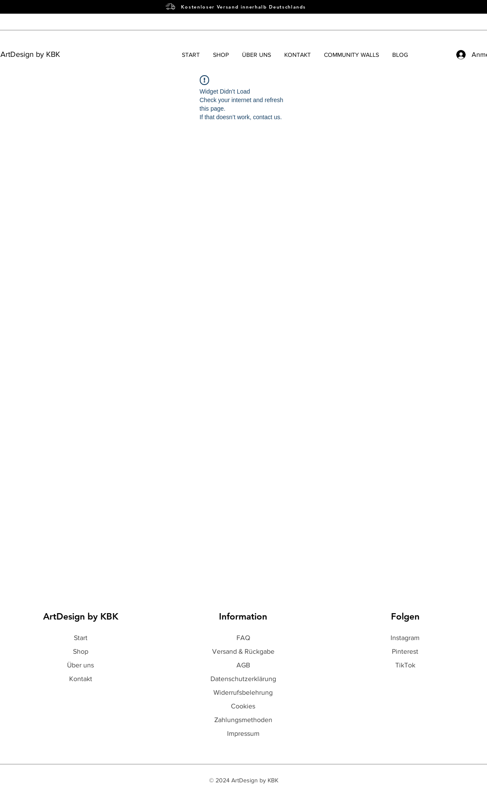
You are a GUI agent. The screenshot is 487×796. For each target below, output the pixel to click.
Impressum (243, 733)
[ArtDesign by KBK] (48, 55)
